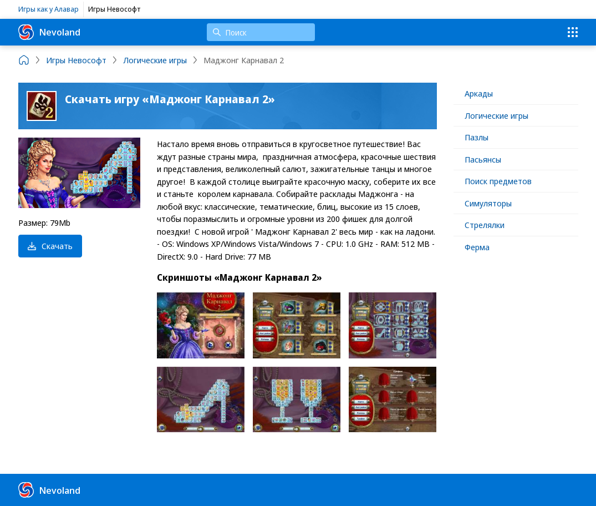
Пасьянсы (483, 159)
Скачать (50, 245)
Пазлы (476, 137)
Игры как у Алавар (48, 9)
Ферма (477, 246)
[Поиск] (261, 32)
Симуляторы (488, 203)
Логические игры (496, 115)
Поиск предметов (498, 180)
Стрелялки (485, 224)
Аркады (479, 93)
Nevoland (49, 32)
